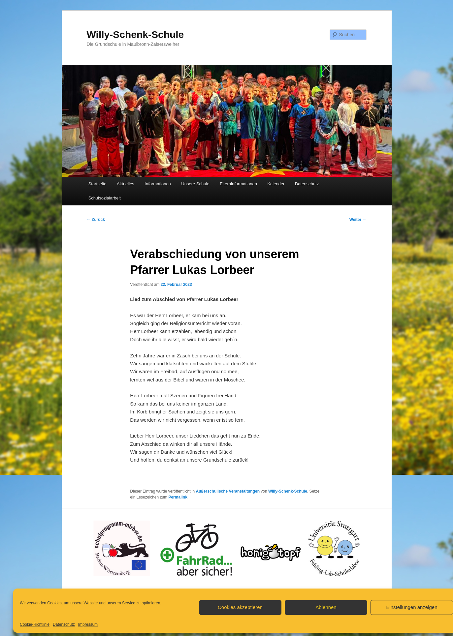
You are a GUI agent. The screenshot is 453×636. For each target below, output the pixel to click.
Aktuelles (125, 183)
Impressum (88, 624)
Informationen (158, 183)
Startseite (97, 183)
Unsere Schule (195, 183)
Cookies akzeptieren (240, 607)
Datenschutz (64, 624)
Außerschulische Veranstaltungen (228, 491)
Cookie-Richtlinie (34, 624)
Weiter (358, 219)
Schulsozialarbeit (104, 198)
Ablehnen (325, 607)
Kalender (275, 183)
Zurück (96, 219)
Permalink (177, 497)
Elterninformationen (238, 183)
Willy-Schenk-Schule (135, 34)
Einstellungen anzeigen (411, 607)
